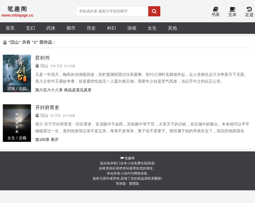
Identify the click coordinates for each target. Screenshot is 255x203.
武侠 (50, 27)
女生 (152, 27)
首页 (10, 27)
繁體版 (134, 184)
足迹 (249, 12)
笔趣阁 (130, 158)
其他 (172, 27)
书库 (215, 12)
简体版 (121, 184)
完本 (232, 12)
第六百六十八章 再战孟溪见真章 (63, 90)
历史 (91, 27)
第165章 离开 (47, 139)
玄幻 (30, 27)
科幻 (111, 27)
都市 (71, 27)
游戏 (131, 27)
